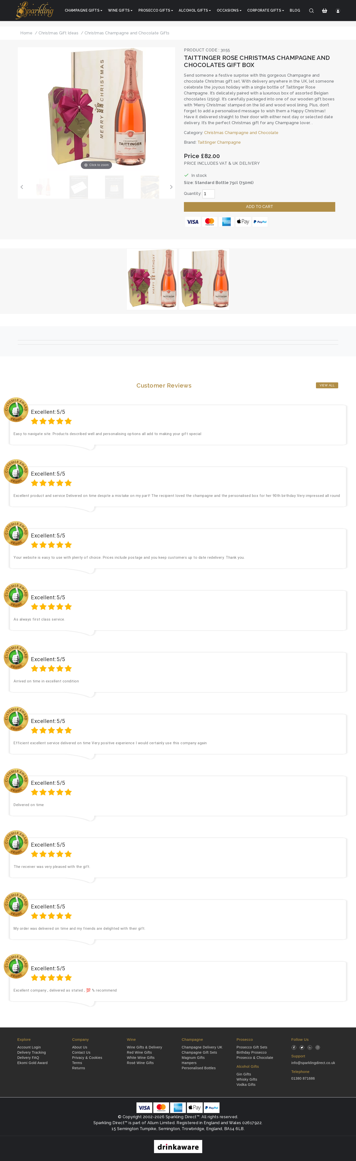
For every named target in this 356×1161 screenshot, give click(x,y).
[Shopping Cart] (325, 10)
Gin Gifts (244, 1074)
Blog (295, 10)
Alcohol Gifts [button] (193, 10)
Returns (78, 1068)
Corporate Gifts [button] (264, 10)
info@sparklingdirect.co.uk (313, 1063)
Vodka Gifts (246, 1085)
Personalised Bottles (199, 1068)
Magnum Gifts (193, 1058)
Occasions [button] (228, 10)
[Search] (312, 10)
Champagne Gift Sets (199, 1052)
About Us (80, 1047)
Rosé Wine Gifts (140, 1063)
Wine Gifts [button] (119, 10)
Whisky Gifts (247, 1079)
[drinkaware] (178, 1146)
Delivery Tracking (31, 1052)
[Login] (338, 10)
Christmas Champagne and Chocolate (241, 132)
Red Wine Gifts (139, 1052)
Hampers (189, 1063)
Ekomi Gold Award (32, 1063)
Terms (77, 1063)
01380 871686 (303, 1078)
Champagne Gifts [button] (82, 10)
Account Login (29, 1047)
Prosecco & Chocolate (255, 1058)
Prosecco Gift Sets (252, 1047)
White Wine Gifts (141, 1058)
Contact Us (81, 1052)
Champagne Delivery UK (202, 1047)
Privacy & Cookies (87, 1058)
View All (327, 385)
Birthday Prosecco (252, 1052)
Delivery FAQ (28, 1058)
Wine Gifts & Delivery (144, 1047)
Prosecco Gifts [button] (154, 10)
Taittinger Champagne (219, 142)
